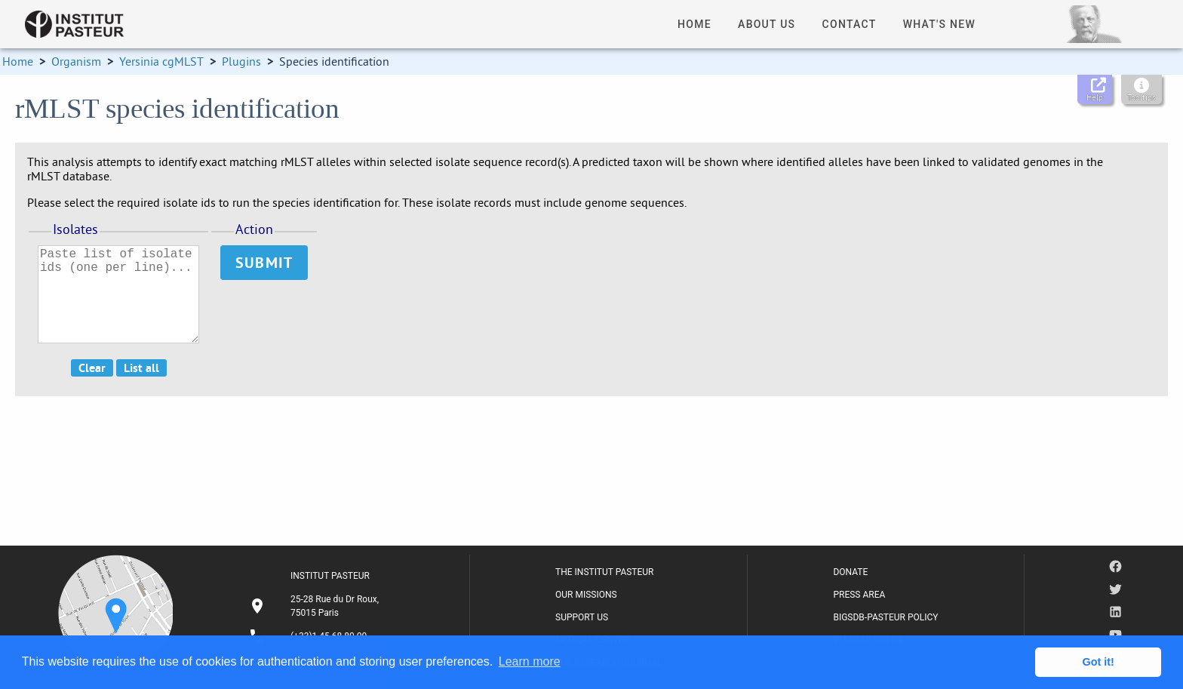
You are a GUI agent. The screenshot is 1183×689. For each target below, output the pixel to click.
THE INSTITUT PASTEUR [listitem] (604, 572)
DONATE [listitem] (850, 572)
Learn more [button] (530, 661)
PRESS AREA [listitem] (859, 594)
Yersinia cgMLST (161, 61)
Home (17, 61)
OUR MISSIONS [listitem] (586, 594)
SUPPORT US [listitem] (581, 617)
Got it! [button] (1098, 662)
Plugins (241, 61)
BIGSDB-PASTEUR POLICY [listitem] (885, 617)
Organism (76, 61)
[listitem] (316, 606)
